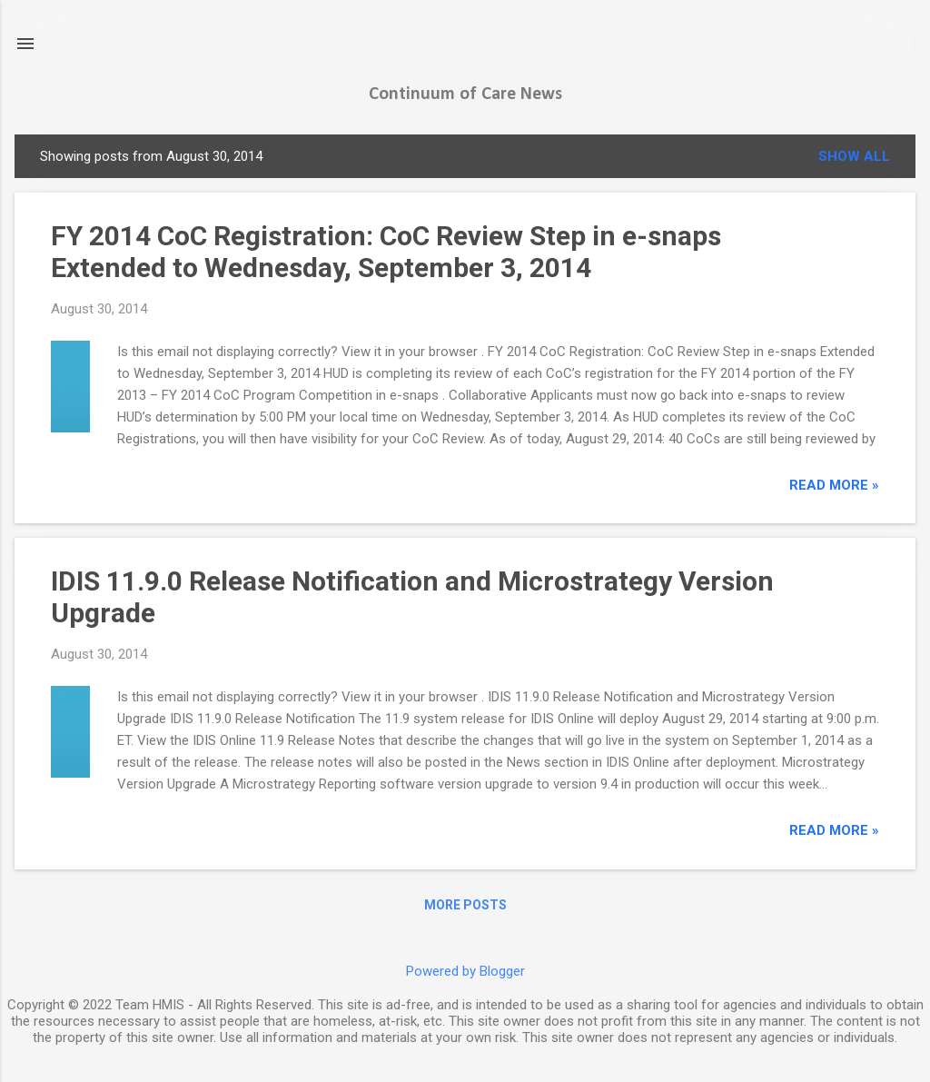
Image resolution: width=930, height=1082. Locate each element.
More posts (465, 905)
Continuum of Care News (465, 94)
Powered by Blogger (465, 971)
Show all (854, 156)
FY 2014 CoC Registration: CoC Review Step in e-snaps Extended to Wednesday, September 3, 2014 (386, 251)
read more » (834, 485)
